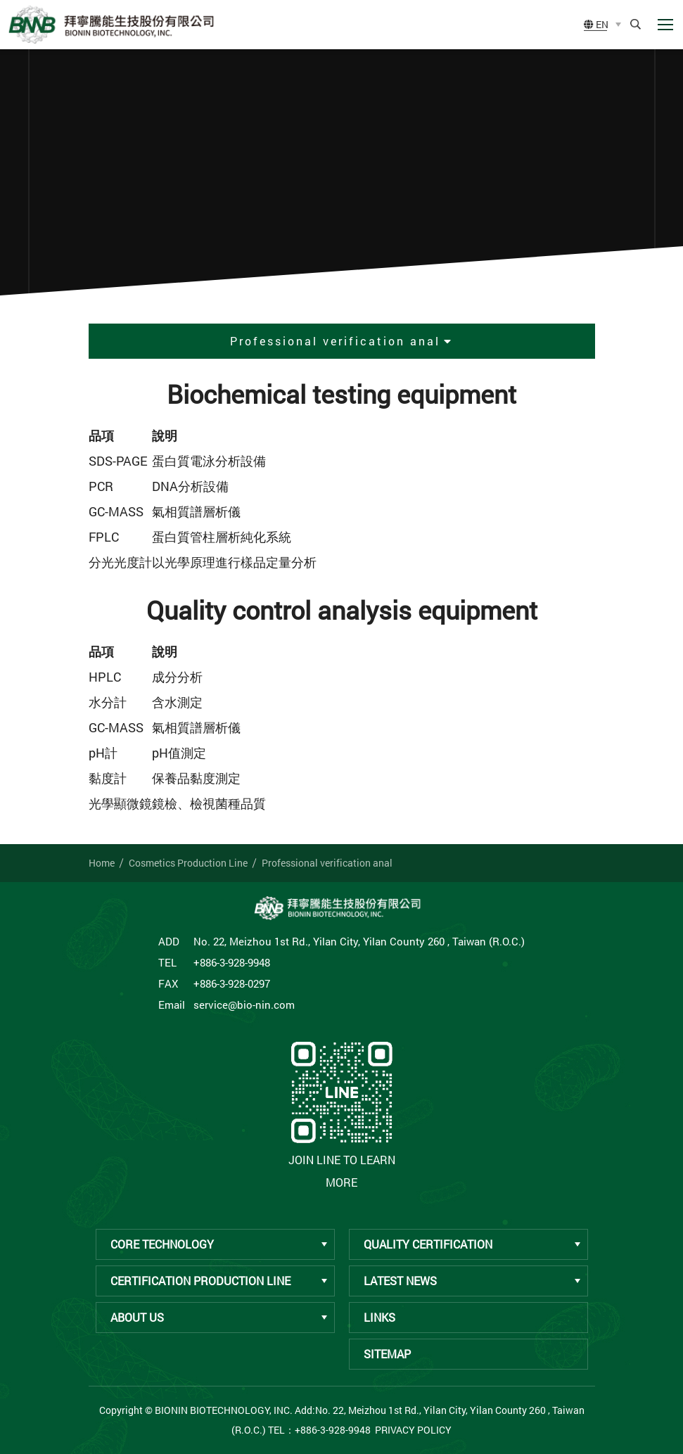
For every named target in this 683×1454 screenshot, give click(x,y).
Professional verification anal (327, 862)
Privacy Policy (413, 1429)
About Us (218, 1317)
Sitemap (387, 1353)
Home (102, 862)
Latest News (472, 1280)
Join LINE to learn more (342, 1113)
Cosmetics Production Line (188, 862)
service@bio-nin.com (244, 1004)
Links (379, 1317)
